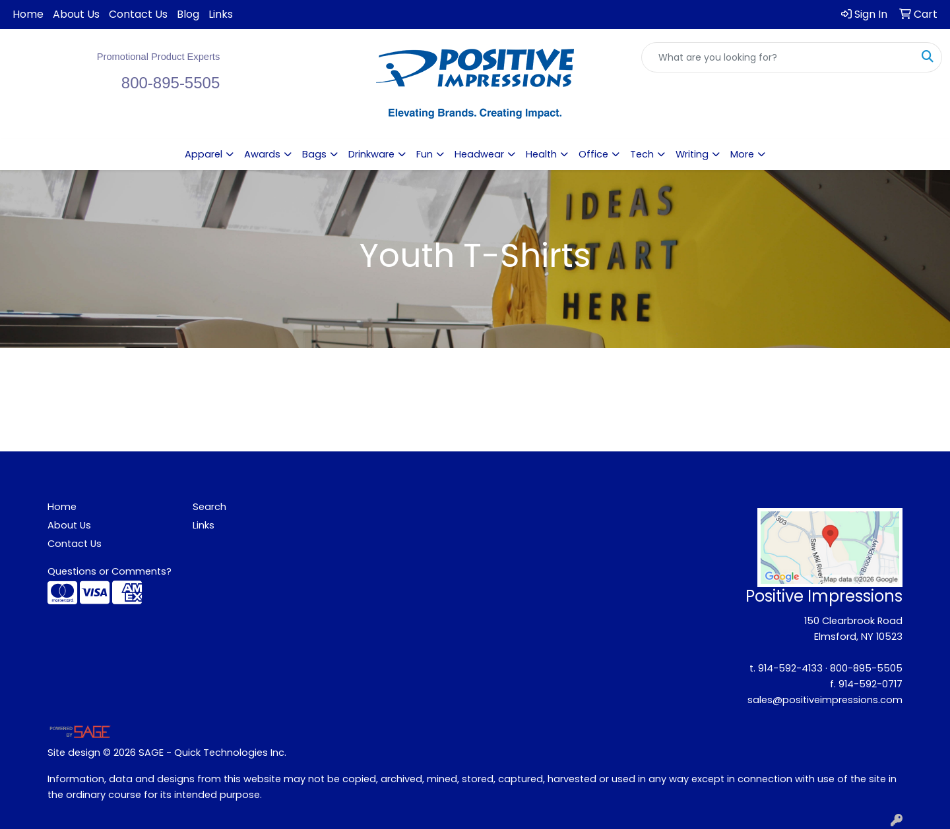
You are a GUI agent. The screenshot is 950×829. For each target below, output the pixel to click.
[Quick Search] (777, 57)
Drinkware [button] (371, 154)
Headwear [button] (479, 154)
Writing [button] (692, 154)
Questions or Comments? (110, 571)
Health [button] (541, 154)
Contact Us (138, 14)
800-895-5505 (866, 668)
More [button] (742, 154)
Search (209, 506)
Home (28, 14)
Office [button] (593, 154)
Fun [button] (424, 154)
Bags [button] (314, 154)
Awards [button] (262, 154)
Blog (188, 14)
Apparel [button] (203, 154)
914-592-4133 (790, 668)
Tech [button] (642, 154)
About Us (76, 14)
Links (220, 14)
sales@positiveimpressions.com (824, 699)
